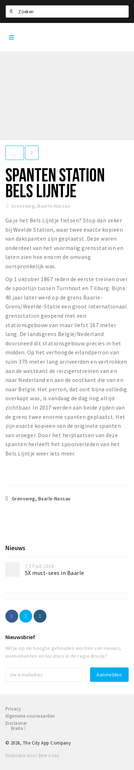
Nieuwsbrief (20, 637)
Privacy (13, 709)
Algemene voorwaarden (30, 716)
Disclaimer (16, 723)
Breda (18, 728)
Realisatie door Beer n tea (32, 755)
